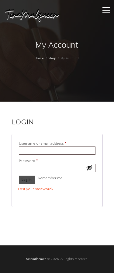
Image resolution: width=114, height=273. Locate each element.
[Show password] (89, 167)
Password (36, 160)
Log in (27, 180)
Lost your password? (36, 189)
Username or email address (50, 143)
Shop (52, 58)
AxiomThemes (36, 259)
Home (39, 58)
